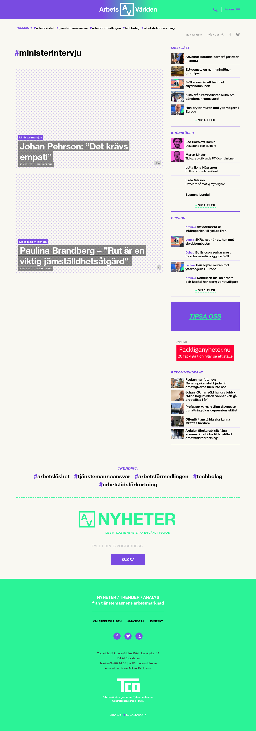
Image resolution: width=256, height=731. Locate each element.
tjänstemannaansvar (72, 28)
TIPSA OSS (205, 316)
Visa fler (207, 120)
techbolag (131, 28)
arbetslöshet (44, 28)
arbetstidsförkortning (158, 28)
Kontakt (156, 621)
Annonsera (135, 621)
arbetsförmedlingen (105, 28)
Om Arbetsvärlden (107, 621)
